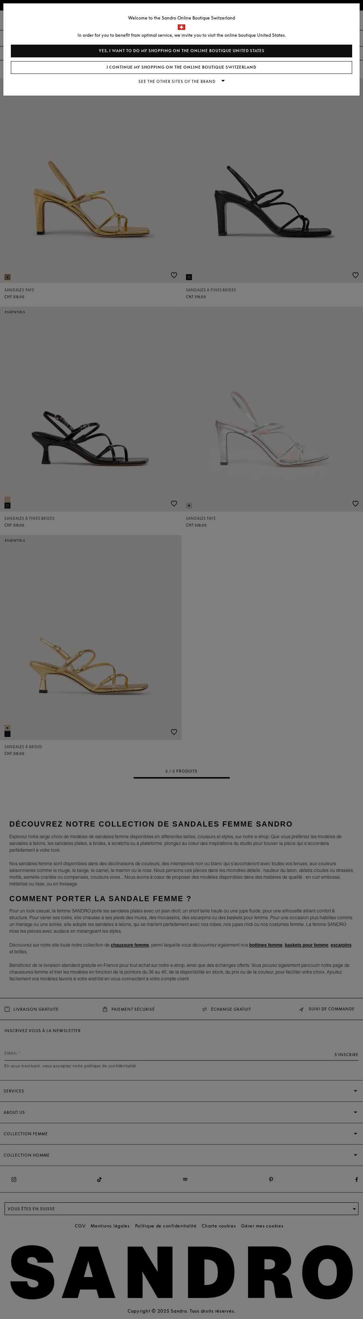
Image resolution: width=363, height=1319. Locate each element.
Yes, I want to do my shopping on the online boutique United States (182, 50)
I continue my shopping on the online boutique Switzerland (181, 67)
